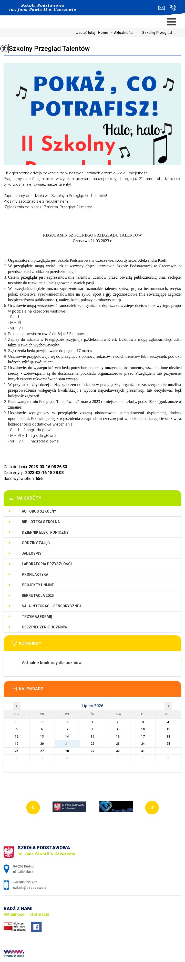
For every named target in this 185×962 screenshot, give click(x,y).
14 (67, 736)
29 (92, 751)
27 (42, 751)
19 (16, 744)
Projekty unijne (38, 585)
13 (42, 736)
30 (118, 751)
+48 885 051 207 (173, 8)
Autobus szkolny (39, 511)
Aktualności (120, 32)
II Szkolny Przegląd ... (154, 32)
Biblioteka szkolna (41, 522)
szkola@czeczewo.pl (161, 8)
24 (143, 744)
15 (92, 736)
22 (92, 744)
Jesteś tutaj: (87, 32)
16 (118, 736)
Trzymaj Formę (37, 617)
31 (143, 751)
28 (67, 751)
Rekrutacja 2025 (38, 595)
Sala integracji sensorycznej (51, 606)
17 (143, 736)
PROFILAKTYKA (35, 574)
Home (103, 32)
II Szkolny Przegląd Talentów (47, 48)
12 (16, 736)
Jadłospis (32, 553)
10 (143, 729)
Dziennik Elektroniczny (45, 532)
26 (16, 751)
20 (42, 744)
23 (118, 744)
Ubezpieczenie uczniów (44, 627)
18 (168, 736)
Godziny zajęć (36, 543)
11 (168, 729)
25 (168, 744)
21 (67, 744)
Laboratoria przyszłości (47, 564)
